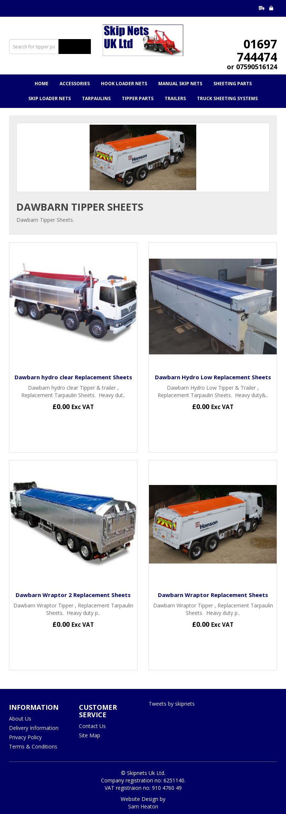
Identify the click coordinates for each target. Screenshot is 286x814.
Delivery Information (33, 727)
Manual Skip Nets (180, 83)
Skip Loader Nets (49, 98)
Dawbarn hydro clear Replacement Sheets (73, 377)
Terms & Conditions (33, 746)
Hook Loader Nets (124, 83)
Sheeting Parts (232, 83)
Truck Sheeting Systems (227, 98)
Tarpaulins (96, 98)
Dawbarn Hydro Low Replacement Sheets (213, 377)
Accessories (75, 83)
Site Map (89, 735)
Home (41, 83)
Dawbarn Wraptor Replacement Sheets (213, 594)
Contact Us (92, 726)
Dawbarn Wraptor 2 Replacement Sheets (73, 594)
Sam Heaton (143, 806)
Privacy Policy (25, 737)
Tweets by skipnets (172, 703)
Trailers (175, 98)
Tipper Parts (137, 98)
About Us (20, 718)
